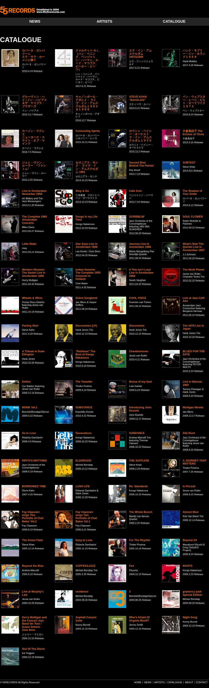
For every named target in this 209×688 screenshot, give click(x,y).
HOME (138, 682)
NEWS (34, 21)
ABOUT (189, 682)
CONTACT (202, 682)
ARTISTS (104, 21)
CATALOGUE (174, 21)
